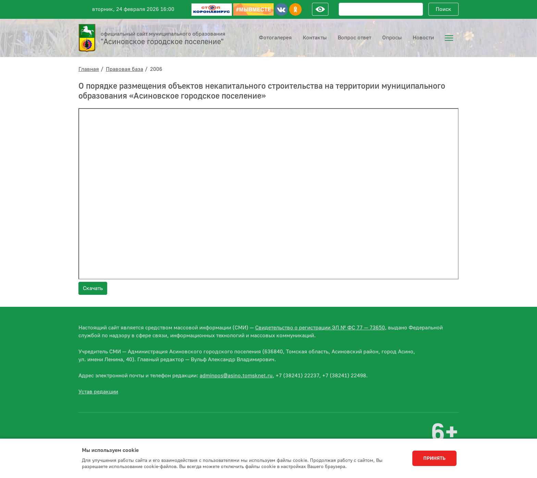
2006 (156, 69)
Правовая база (124, 69)
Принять (434, 458)
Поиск (443, 9)
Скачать (93, 288)
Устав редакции (98, 391)
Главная (88, 69)
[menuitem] (449, 38)
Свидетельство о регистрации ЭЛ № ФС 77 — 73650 (320, 327)
